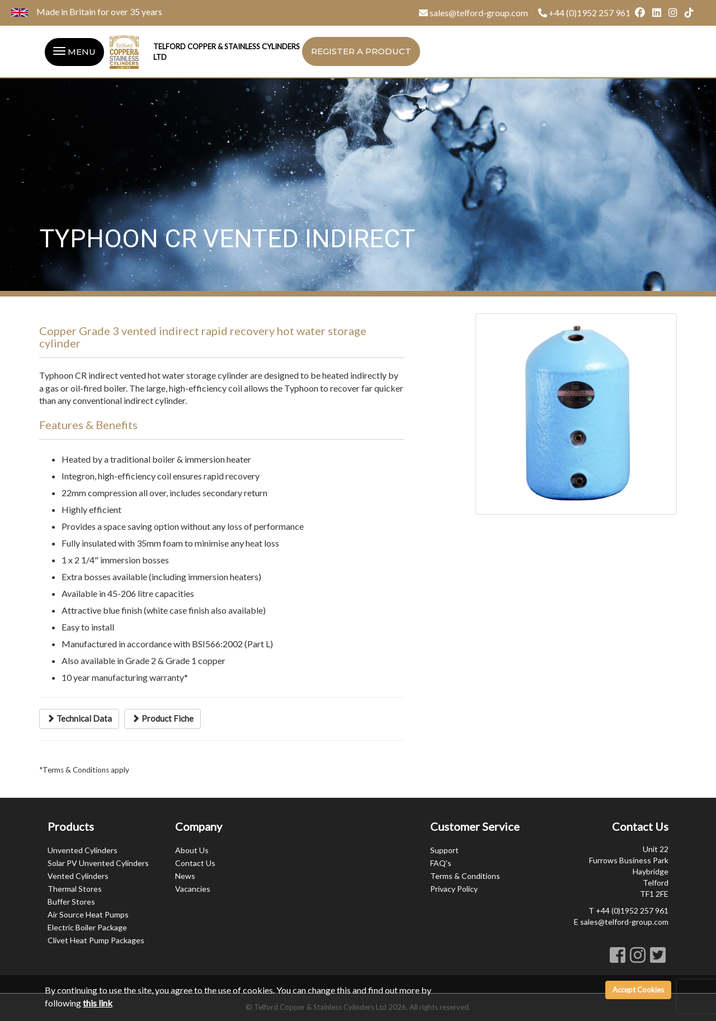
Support (444, 850)
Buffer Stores (71, 901)
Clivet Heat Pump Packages (96, 940)
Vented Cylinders (78, 876)
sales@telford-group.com (479, 12)
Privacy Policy (454, 888)
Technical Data (79, 718)
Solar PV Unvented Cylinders (98, 863)
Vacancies (192, 888)
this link (97, 1003)
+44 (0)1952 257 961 (589, 12)
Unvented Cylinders (82, 850)
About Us (192, 850)
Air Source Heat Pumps (88, 914)
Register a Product (361, 51)
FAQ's (440, 863)
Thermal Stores (75, 888)
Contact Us (195, 863)
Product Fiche (162, 718)
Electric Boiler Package (87, 927)
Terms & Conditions (465, 876)
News (185, 876)
